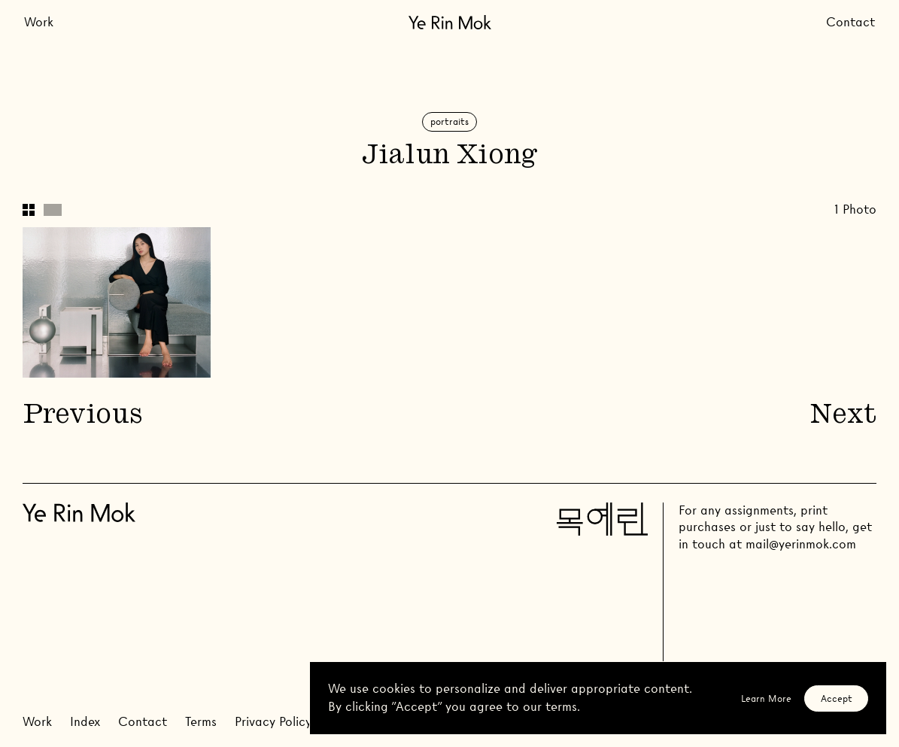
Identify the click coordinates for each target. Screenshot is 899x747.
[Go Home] (449, 22)
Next (843, 416)
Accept (836, 698)
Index (85, 722)
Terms (201, 722)
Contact (850, 22)
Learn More (766, 698)
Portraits (449, 121)
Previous (82, 416)
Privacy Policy (273, 722)
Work (38, 22)
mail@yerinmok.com (801, 544)
